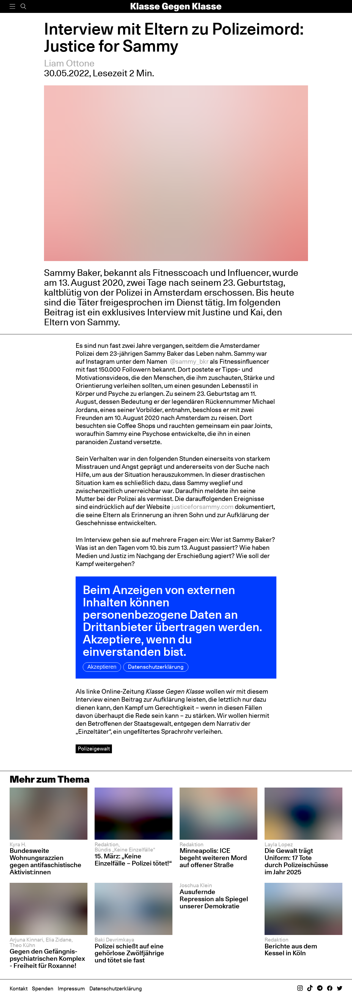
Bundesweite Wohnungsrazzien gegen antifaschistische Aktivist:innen (45, 861)
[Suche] (23, 6)
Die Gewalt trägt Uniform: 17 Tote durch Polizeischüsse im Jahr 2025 (296, 861)
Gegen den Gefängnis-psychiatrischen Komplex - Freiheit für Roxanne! (47, 958)
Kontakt (19, 988)
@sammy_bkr (188, 361)
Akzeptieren (102, 667)
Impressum (71, 988)
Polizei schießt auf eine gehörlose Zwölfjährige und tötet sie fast (129, 953)
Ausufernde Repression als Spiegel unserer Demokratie (214, 899)
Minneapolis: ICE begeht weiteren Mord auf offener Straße (213, 858)
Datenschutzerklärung (156, 666)
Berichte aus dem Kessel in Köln (291, 949)
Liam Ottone (69, 63)
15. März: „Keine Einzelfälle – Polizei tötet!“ (133, 859)
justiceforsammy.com (201, 507)
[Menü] (12, 6)
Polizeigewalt (94, 749)
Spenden (42, 988)
